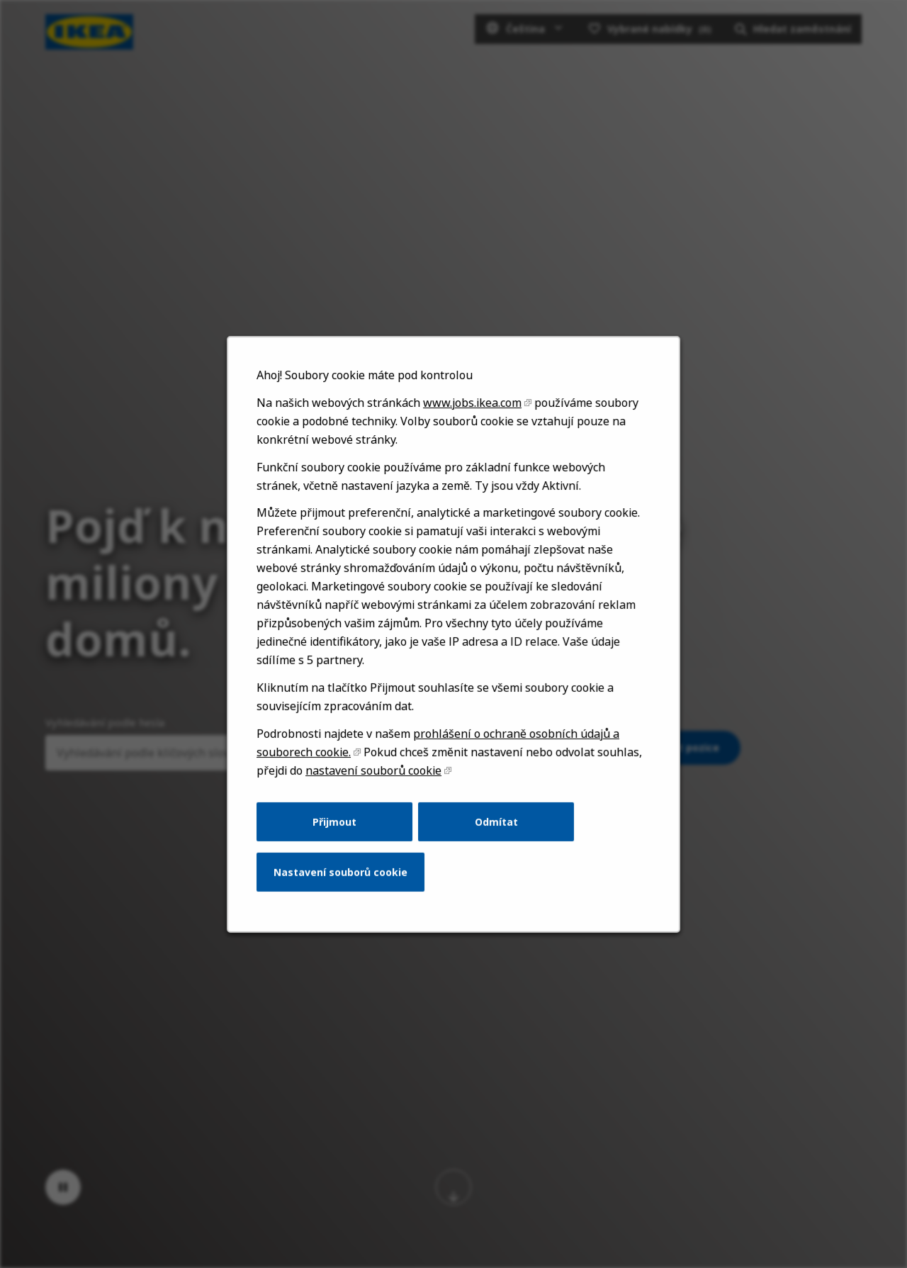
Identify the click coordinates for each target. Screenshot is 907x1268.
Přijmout (338, 835)
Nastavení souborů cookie (344, 883)
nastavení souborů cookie (376, 785)
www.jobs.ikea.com (471, 429)
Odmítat (495, 835)
